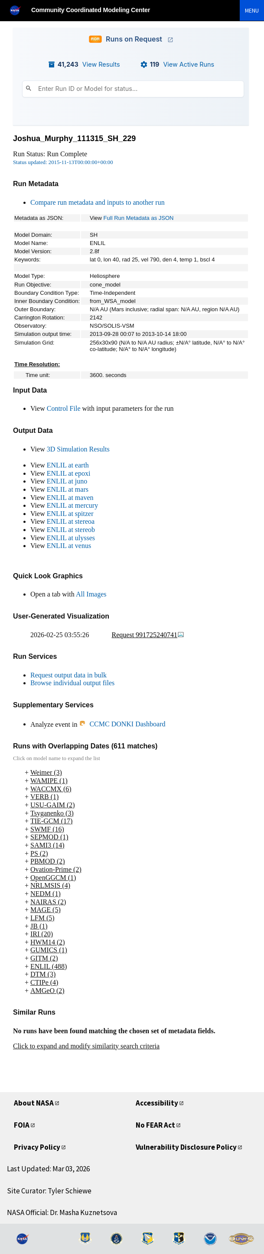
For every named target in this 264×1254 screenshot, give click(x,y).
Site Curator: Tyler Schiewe (49, 1191)
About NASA (34, 1103)
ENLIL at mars (67, 489)
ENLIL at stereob (71, 529)
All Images (91, 594)
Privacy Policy (37, 1147)
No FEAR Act (155, 1125)
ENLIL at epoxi (69, 473)
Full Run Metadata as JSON (139, 218)
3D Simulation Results (78, 449)
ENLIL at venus (69, 545)
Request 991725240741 (148, 634)
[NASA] (19, 10)
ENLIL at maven (70, 497)
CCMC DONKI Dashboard (122, 724)
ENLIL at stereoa (71, 521)
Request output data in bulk (68, 675)
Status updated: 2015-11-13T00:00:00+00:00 (63, 162)
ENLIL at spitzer (70, 513)
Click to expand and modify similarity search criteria (86, 1046)
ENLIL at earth (68, 465)
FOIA (21, 1125)
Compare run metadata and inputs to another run (97, 202)
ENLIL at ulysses (71, 538)
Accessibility (157, 1103)
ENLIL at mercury (72, 505)
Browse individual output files (72, 683)
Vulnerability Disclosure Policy (186, 1147)
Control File (64, 408)
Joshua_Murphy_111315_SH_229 (74, 138)
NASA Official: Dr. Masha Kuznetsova (62, 1212)
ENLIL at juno (67, 481)
